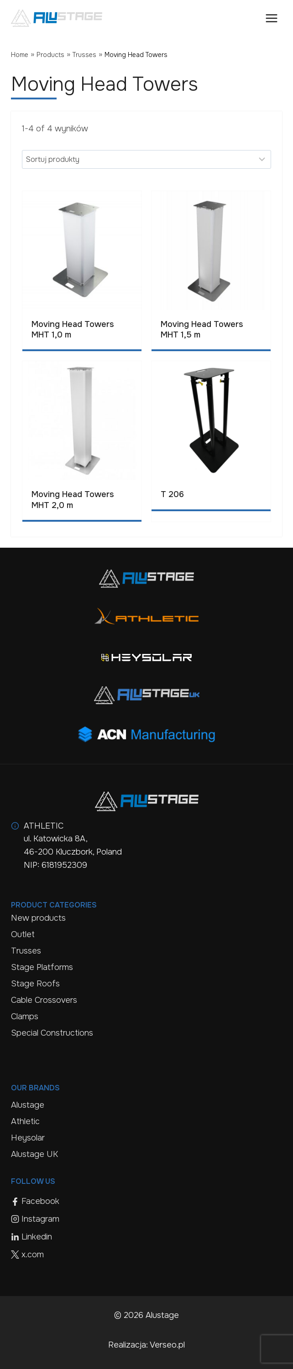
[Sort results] (146, 159)
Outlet (23, 934)
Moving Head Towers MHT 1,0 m (72, 329)
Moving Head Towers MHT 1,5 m (202, 329)
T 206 (172, 494)
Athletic (25, 1121)
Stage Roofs (35, 984)
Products (50, 55)
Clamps (24, 1016)
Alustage (27, 1105)
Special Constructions (52, 1033)
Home (19, 55)
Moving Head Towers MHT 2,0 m (72, 499)
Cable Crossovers (44, 1000)
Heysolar (28, 1138)
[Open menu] (271, 18)
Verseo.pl (167, 1345)
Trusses (84, 55)
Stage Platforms (42, 967)
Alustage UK (34, 1154)
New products (38, 918)
